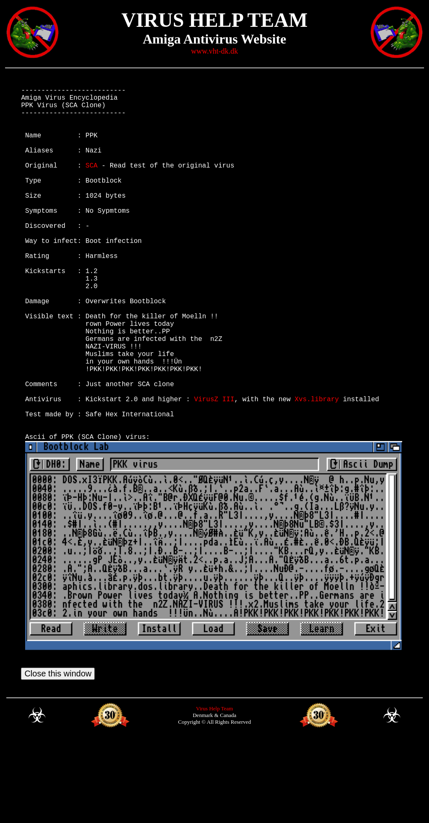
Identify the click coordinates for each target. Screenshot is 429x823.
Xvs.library (317, 469)
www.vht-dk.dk (214, 51)
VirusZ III (214, 469)
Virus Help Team (214, 792)
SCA (91, 183)
